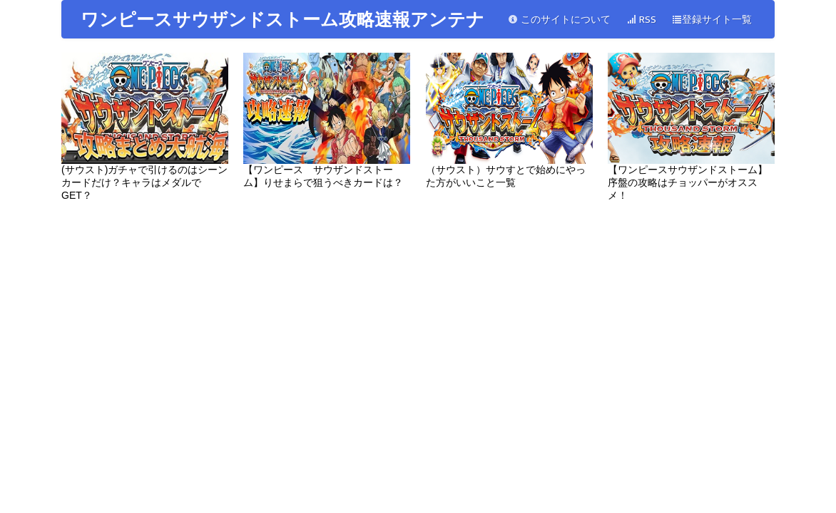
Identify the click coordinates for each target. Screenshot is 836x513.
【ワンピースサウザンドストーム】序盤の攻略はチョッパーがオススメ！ (691, 127)
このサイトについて (559, 20)
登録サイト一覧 (712, 20)
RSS (641, 20)
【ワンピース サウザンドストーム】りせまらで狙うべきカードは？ (326, 120)
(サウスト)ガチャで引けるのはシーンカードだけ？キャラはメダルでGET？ (144, 127)
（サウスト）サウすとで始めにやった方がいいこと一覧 (509, 120)
